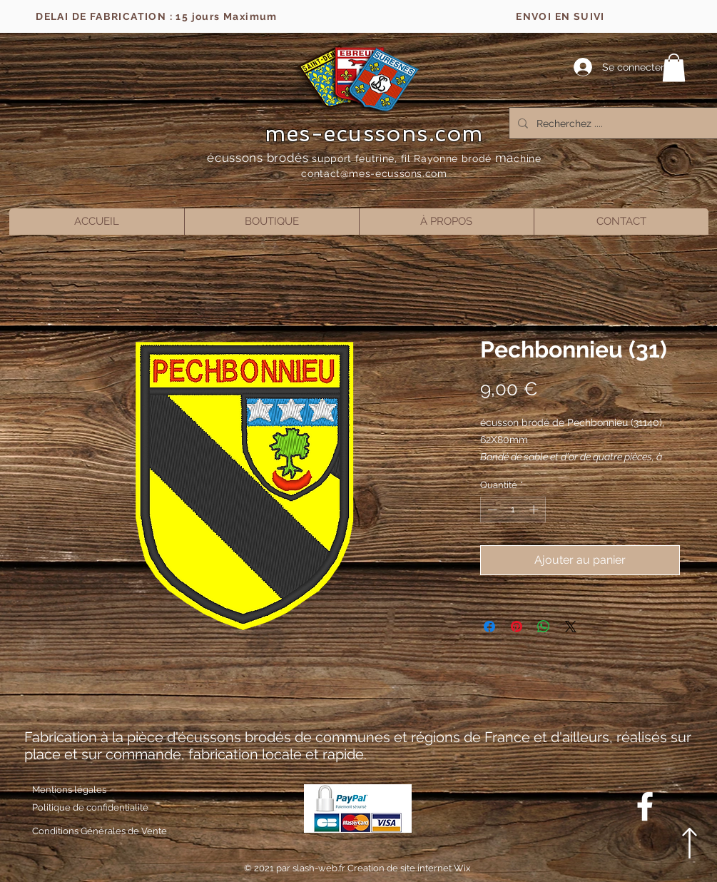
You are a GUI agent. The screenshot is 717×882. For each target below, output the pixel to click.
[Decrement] (490, 509)
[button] (674, 67)
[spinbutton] (513, 509)
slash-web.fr (320, 868)
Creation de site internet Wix (409, 868)
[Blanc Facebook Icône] (645, 806)
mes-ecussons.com (374, 133)
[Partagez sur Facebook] (489, 626)
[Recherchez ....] (616, 123)
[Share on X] (570, 626)
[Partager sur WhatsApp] (543, 626)
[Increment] (535, 509)
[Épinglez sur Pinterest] (516, 626)
